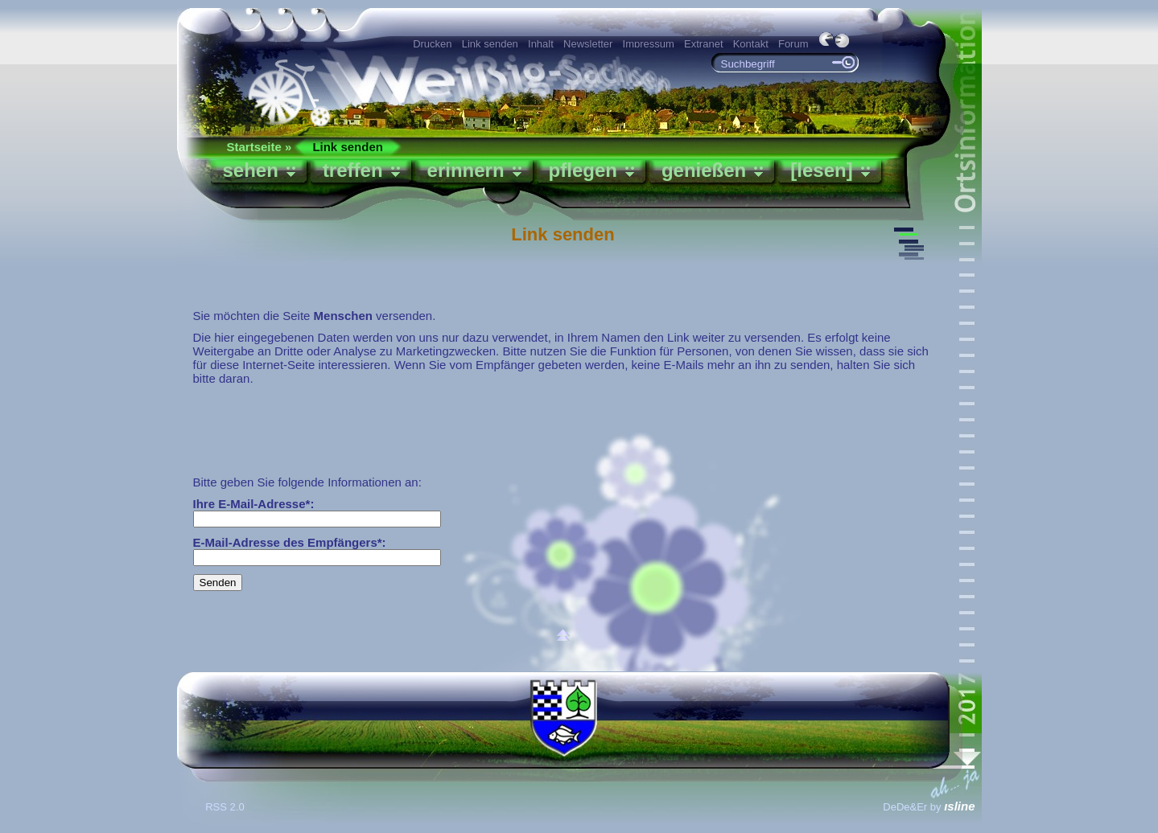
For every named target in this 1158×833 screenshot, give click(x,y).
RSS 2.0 (226, 807)
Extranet (703, 44)
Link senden (490, 44)
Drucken (432, 44)
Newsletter (587, 44)
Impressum (648, 44)
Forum (793, 44)
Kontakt (751, 44)
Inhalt (541, 44)
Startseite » (259, 147)
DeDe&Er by (929, 807)
